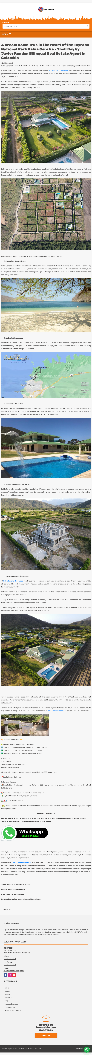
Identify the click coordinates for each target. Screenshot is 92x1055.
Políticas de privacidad (13, 1010)
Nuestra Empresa (11, 1004)
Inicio (7, 988)
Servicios (8, 998)
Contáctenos (10, 1007)
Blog (6, 1001)
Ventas (7, 991)
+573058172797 (10, 959)
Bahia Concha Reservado (58, 71)
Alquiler (7, 994)
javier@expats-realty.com (14, 971)
